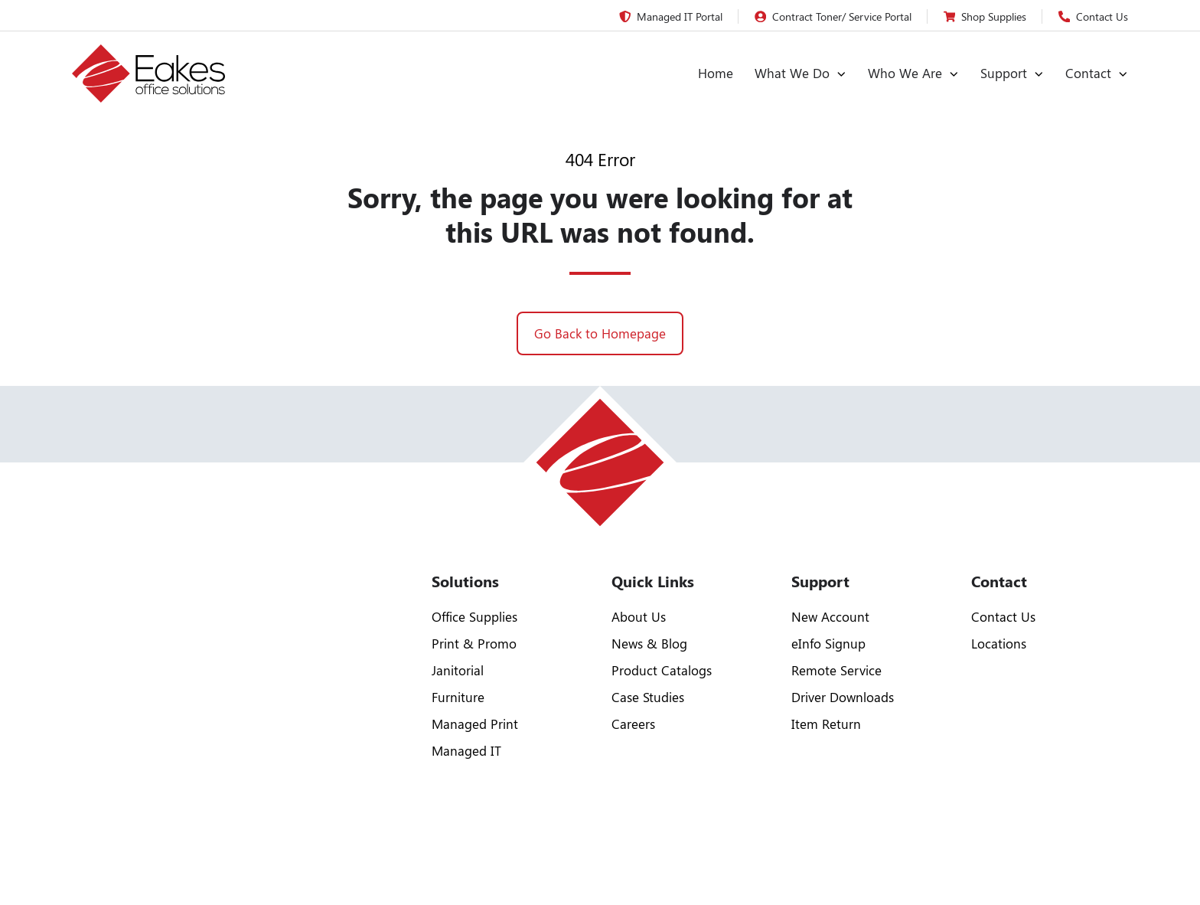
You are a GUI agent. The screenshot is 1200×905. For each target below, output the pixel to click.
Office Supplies (474, 616)
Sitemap (1109, 862)
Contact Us (1003, 616)
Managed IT (466, 750)
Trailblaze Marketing (418, 862)
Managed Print (475, 723)
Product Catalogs (661, 670)
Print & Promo (474, 643)
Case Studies (647, 696)
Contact (1088, 72)
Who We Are (905, 72)
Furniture (458, 696)
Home (715, 72)
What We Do (792, 72)
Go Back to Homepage (600, 333)
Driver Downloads (842, 696)
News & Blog (649, 643)
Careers (633, 723)
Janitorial (458, 670)
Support (1003, 72)
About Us (638, 616)
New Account (830, 616)
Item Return (826, 723)
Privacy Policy (1030, 862)
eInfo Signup (828, 643)
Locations (998, 643)
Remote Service (836, 670)
